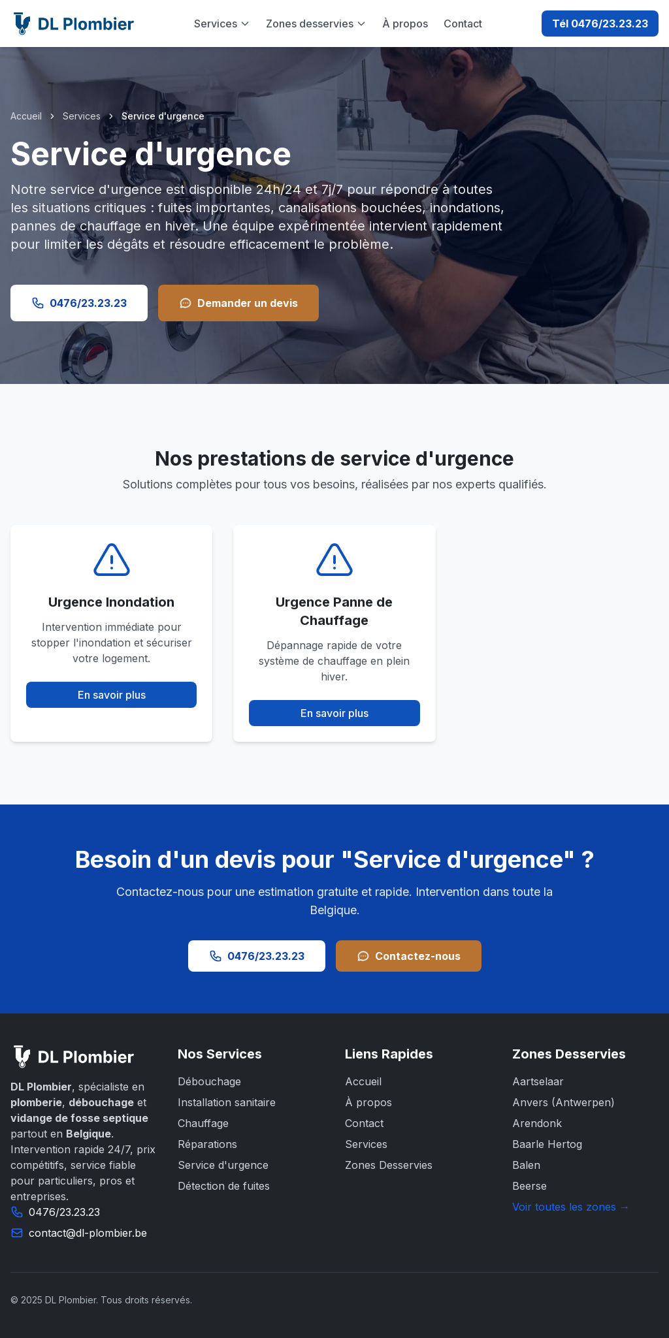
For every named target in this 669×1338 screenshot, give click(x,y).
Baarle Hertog (547, 1144)
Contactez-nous (409, 956)
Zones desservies (316, 23)
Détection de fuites (224, 1185)
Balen (526, 1164)
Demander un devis (238, 303)
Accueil (26, 115)
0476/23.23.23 (79, 303)
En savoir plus (112, 694)
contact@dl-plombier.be (88, 1232)
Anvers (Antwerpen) (563, 1102)
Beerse (529, 1185)
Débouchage (209, 1081)
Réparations (207, 1144)
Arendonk (537, 1123)
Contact (463, 23)
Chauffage (203, 1123)
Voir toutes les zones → (571, 1206)
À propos (405, 23)
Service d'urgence (223, 1164)
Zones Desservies (388, 1164)
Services (222, 23)
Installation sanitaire (227, 1102)
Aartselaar (538, 1081)
